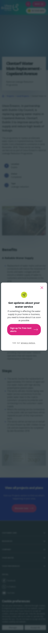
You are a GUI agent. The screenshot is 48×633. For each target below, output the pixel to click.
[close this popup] (42, 288)
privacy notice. (28, 343)
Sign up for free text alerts (24, 330)
